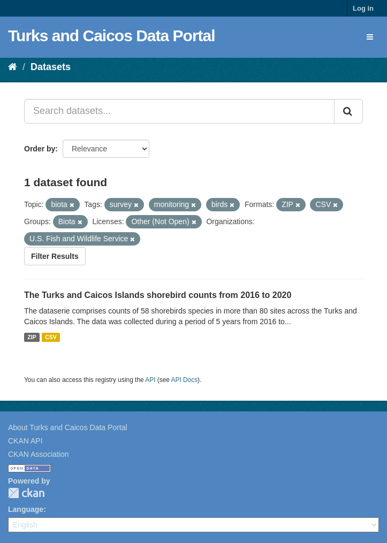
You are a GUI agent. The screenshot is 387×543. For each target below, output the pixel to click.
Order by (39, 148)
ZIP (31, 337)
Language (25, 509)
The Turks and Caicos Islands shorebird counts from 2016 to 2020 (157, 295)
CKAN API (25, 441)
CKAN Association (38, 454)
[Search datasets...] (179, 111)
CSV (51, 337)
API (150, 380)
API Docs (184, 380)
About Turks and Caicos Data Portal (67, 427)
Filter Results (55, 256)
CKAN (26, 493)
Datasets (51, 67)
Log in (363, 8)
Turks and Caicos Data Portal (111, 35)
